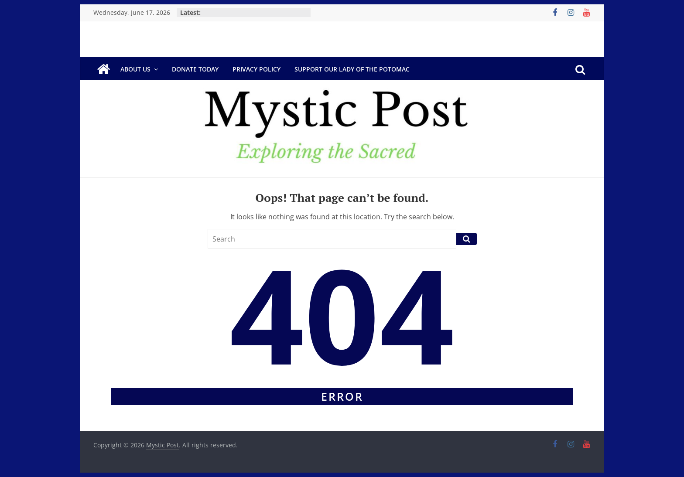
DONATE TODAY (195, 69)
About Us (135, 69)
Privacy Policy (256, 69)
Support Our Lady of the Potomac (352, 69)
